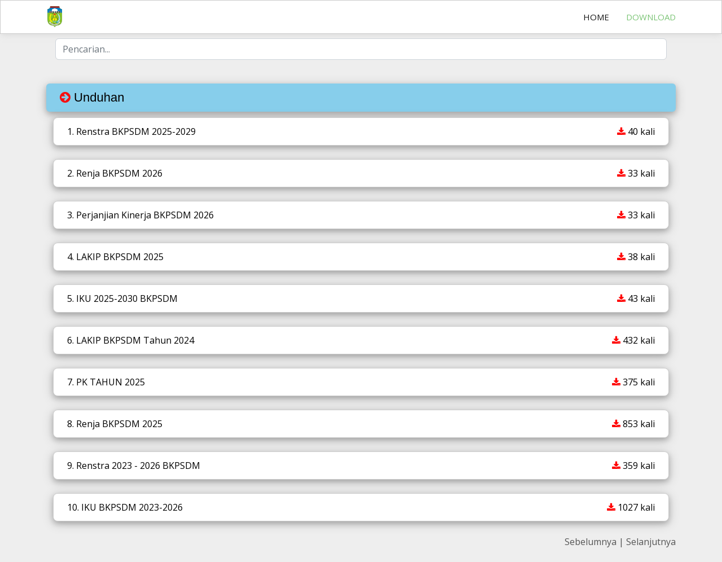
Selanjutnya (651, 541)
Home (596, 17)
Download (651, 17)
